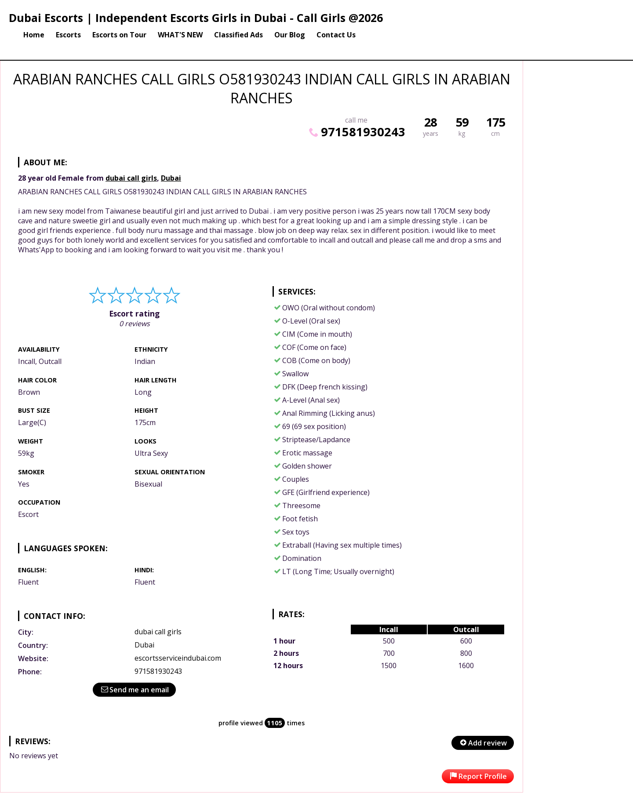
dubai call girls (131, 178)
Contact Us (336, 35)
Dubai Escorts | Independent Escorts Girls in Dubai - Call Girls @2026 (196, 17)
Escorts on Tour (119, 35)
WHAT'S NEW (180, 35)
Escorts (68, 35)
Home (33, 35)
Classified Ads (238, 35)
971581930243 (356, 132)
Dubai (171, 178)
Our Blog (289, 35)
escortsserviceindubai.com (178, 658)
